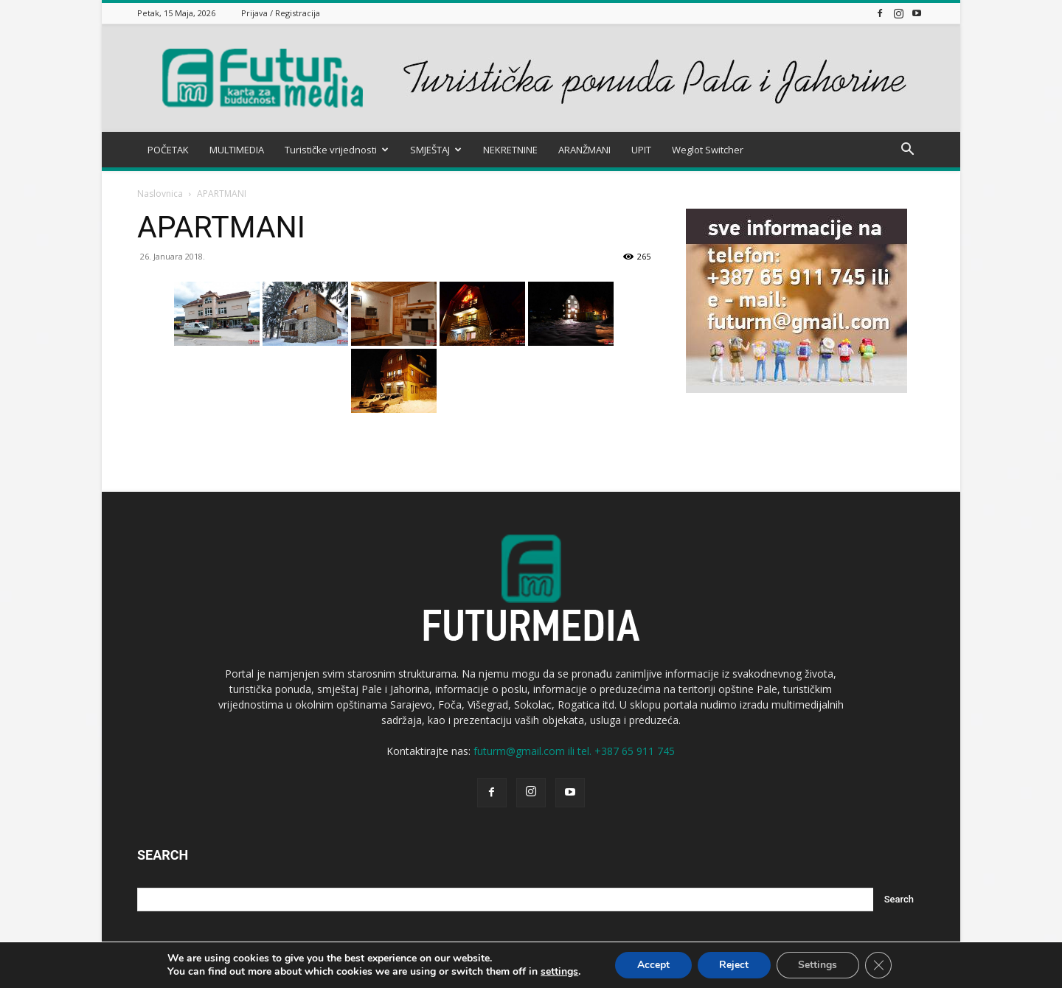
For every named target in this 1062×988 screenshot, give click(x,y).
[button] (907, 151)
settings (558, 971)
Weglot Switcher (707, 149)
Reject (734, 965)
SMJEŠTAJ (436, 149)
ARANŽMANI (584, 149)
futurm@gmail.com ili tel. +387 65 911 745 (574, 751)
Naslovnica (160, 193)
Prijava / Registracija (280, 12)
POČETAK (168, 149)
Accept (652, 965)
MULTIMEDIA (236, 149)
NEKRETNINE (510, 149)
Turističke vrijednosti (337, 149)
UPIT (641, 149)
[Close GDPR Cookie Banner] (879, 965)
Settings (818, 965)
